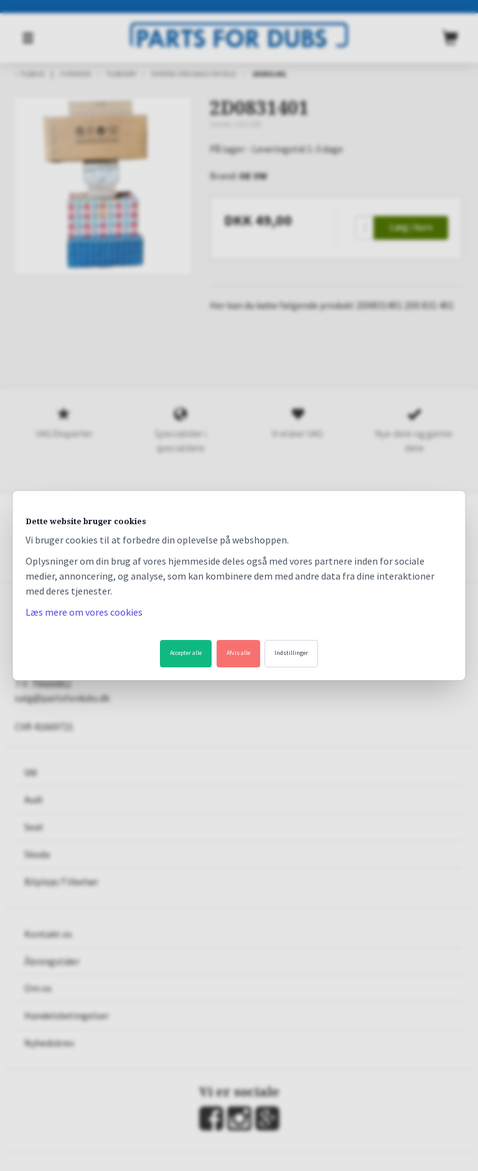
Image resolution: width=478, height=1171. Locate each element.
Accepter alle (186, 653)
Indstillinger (291, 653)
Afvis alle (238, 653)
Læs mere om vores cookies (84, 612)
